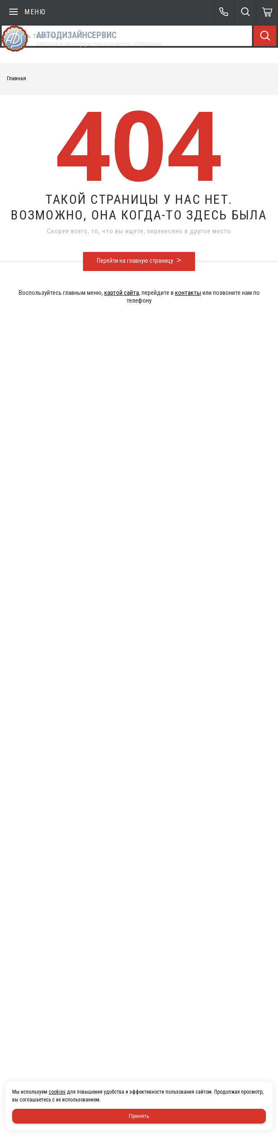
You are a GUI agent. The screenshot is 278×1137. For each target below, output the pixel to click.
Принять (139, 1116)
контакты (188, 293)
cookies (57, 1092)
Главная (16, 78)
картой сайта (121, 293)
